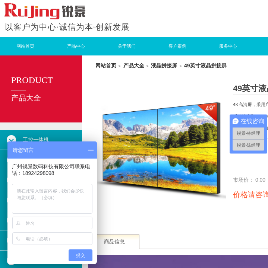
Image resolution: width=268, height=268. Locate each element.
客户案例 (177, 46)
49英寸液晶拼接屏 (205, 65)
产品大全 (133, 65)
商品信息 (114, 242)
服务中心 (228, 46)
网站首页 (25, 46)
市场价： (244, 180)
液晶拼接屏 (164, 65)
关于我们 (127, 46)
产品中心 (76, 46)
